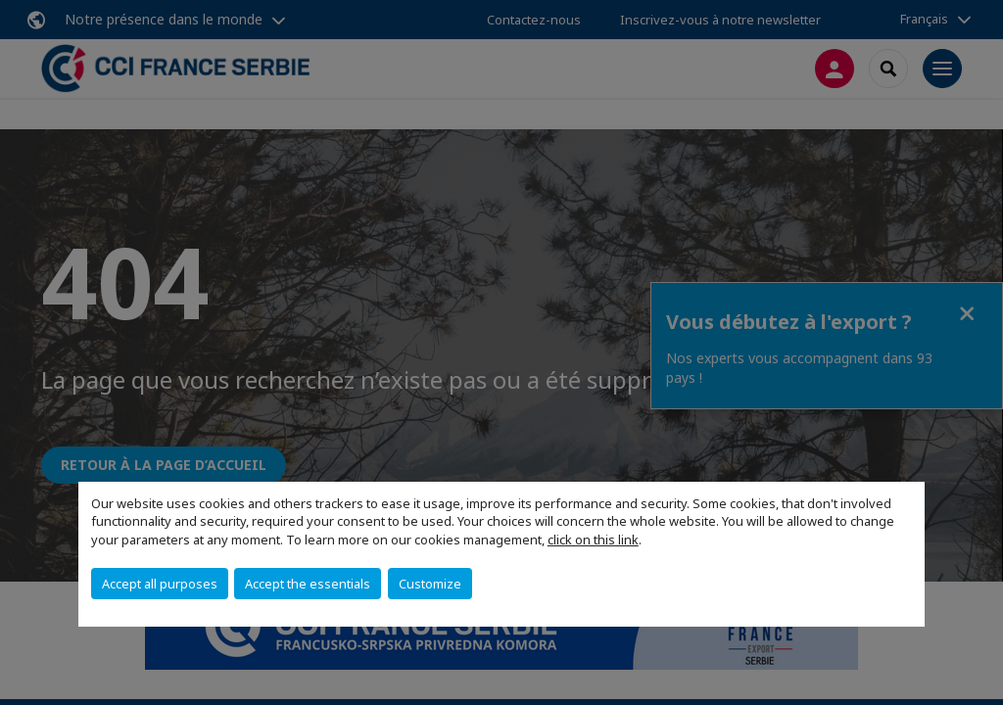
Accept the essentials (307, 583)
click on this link (593, 539)
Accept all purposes (159, 583)
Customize (430, 583)
